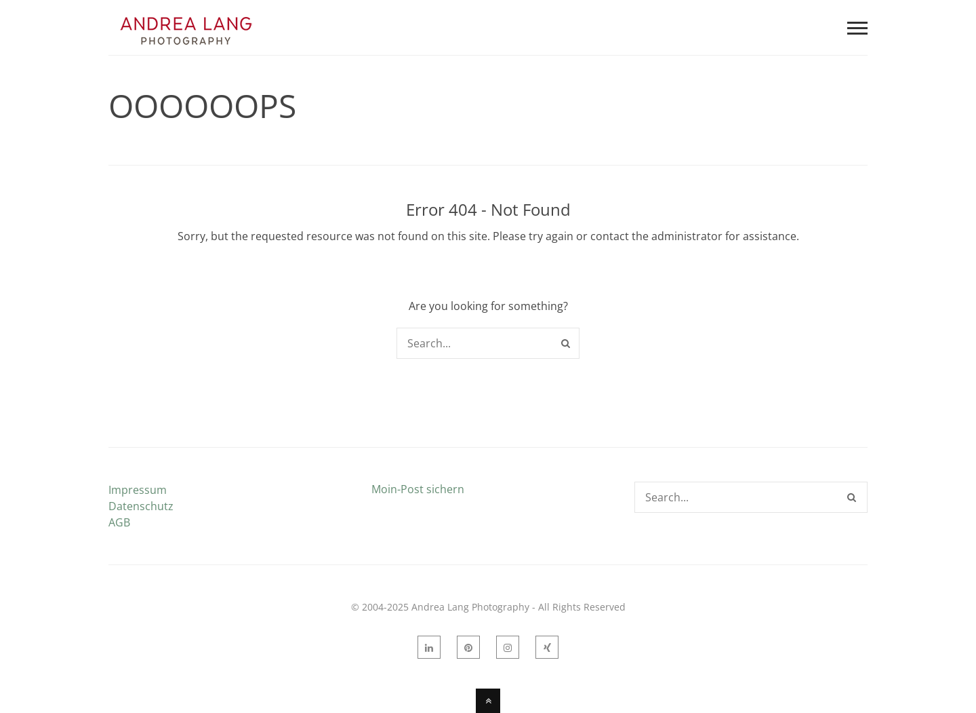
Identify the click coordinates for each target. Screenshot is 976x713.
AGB (119, 522)
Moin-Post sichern (417, 489)
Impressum (137, 489)
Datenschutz (141, 506)
